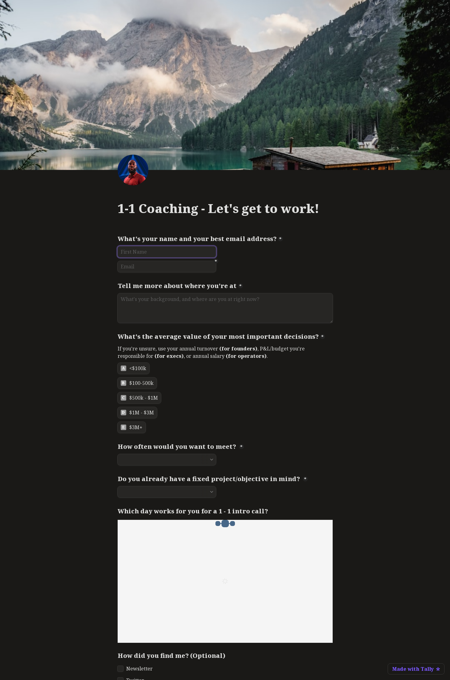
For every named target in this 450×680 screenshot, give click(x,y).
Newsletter (139, 668)
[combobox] (167, 459)
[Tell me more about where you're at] (225, 308)
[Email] (167, 266)
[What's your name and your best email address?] (167, 251)
